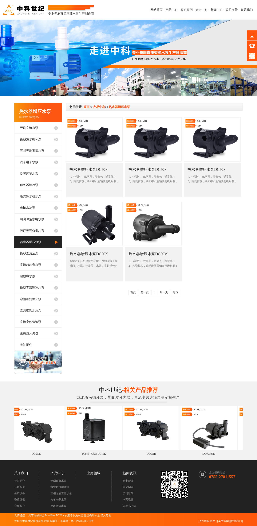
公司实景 (232, 9)
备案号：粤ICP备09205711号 (77, 521)
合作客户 (19, 506)
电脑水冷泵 (27, 207)
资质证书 (19, 499)
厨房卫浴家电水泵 (32, 219)
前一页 (145, 292)
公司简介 (19, 480)
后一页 (164, 292)
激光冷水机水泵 (30, 196)
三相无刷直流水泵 (32, 150)
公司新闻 (128, 493)
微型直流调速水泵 (32, 287)
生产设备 (19, 493)
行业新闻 (128, 480)
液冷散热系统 (75, 515)
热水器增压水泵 (30, 242)
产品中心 (171, 9)
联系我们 (247, 9)
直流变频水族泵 (30, 310)
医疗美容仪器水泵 (32, 230)
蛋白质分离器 (29, 333)
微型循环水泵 (92, 515)
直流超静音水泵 (30, 264)
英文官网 (223, 521)
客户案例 (186, 9)
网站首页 (156, 9)
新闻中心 (217, 9)
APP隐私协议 (207, 521)
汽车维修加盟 (36, 515)
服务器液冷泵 (29, 185)
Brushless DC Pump (56, 515)
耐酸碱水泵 (27, 276)
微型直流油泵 (29, 253)
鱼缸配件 (26, 344)
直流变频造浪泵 (30, 321)
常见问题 (128, 487)
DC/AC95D (210, 453)
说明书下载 (129, 506)
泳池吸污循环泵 (30, 299)
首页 (86, 107)
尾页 (175, 292)
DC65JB (152, 453)
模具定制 (106, 515)
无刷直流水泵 (29, 128)
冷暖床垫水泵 (29, 173)
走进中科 (202, 9)
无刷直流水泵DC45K (95, 453)
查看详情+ (77, 189)
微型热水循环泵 (30, 139)
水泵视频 (128, 499)
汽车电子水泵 (29, 162)
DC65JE (37, 453)
